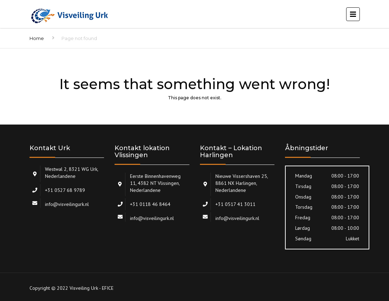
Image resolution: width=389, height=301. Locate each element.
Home (37, 38)
